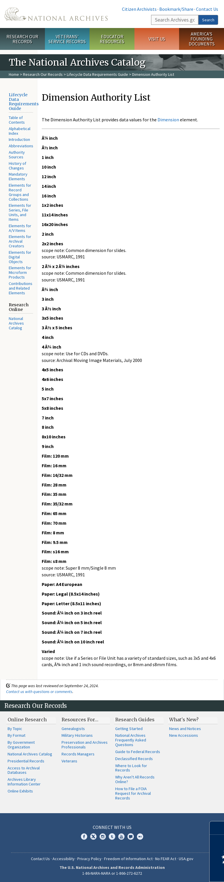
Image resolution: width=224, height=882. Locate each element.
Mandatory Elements (18, 176)
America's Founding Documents (202, 39)
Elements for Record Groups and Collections (20, 192)
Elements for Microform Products (20, 272)
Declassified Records (134, 758)
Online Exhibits (20, 791)
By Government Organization (21, 745)
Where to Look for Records (131, 768)
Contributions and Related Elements (20, 288)
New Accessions (183, 735)
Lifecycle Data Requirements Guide (97, 74)
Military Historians (77, 735)
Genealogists (73, 728)
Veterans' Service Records (67, 39)
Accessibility (63, 858)
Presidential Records (26, 761)
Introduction (19, 139)
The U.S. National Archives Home (56, 14)
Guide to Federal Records (137, 751)
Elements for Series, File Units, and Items (20, 212)
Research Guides (135, 719)
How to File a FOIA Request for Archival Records (133, 793)
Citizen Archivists (139, 9)
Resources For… (80, 719)
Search (208, 19)
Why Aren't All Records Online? (135, 779)
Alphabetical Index (19, 131)
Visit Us (156, 39)
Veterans (69, 761)
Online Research (27, 719)
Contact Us (207, 9)
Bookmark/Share (176, 9)
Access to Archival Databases (24, 770)
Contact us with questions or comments (39, 691)
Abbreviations (21, 145)
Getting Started (129, 728)
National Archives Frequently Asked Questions (130, 740)
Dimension (168, 120)
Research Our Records (22, 39)
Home (14, 74)
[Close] (217, 828)
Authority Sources (17, 155)
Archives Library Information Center (24, 782)
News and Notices (185, 728)
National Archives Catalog (16, 323)
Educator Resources (112, 39)
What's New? (184, 719)
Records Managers (78, 754)
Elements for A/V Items (20, 228)
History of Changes (17, 166)
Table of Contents (17, 120)
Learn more (172, 871)
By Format (16, 735)
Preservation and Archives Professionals (85, 745)
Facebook (84, 836)
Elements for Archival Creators (20, 241)
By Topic (15, 728)
